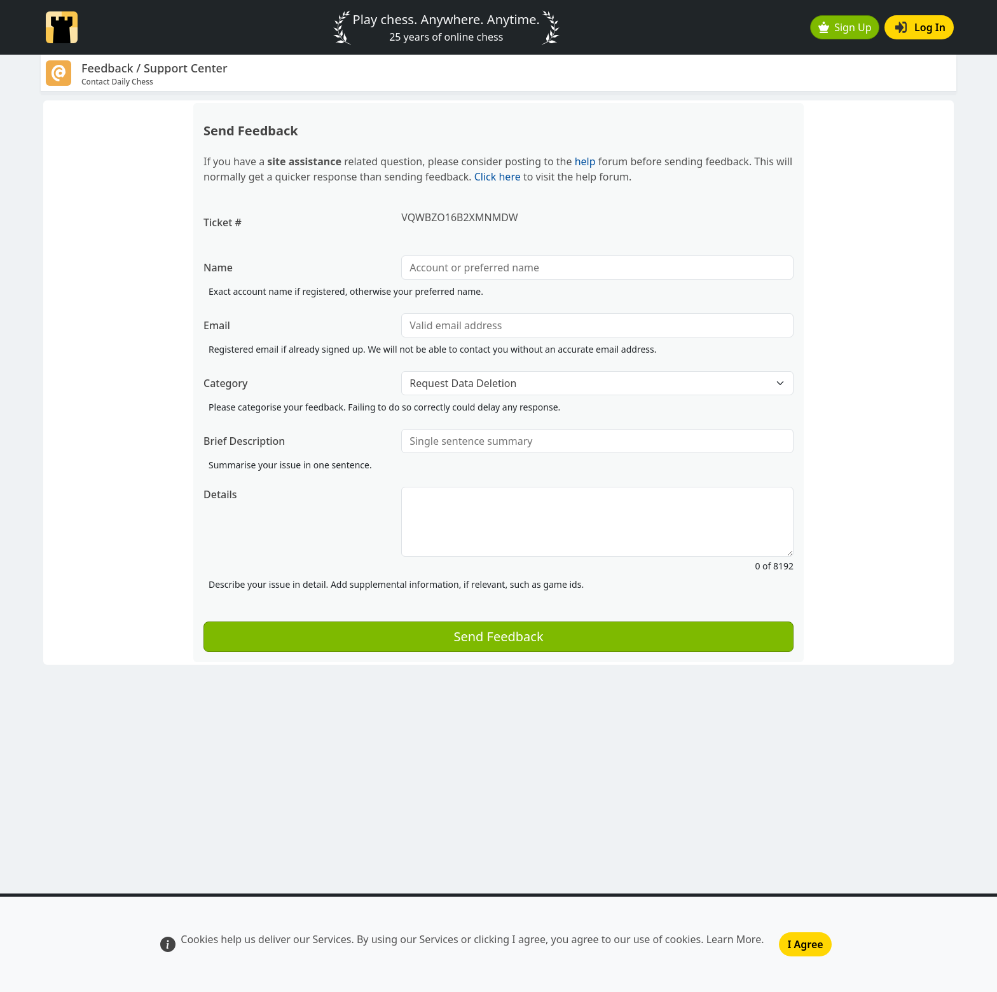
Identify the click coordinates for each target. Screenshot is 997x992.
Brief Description (244, 441)
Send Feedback (498, 636)
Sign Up (845, 27)
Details (220, 494)
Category (225, 383)
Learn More (734, 939)
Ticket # (222, 222)
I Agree (805, 944)
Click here (497, 177)
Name (218, 268)
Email (216, 325)
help (585, 161)
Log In (920, 27)
